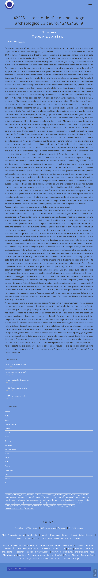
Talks (7, 474)
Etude (54, 497)
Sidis (35, 538)
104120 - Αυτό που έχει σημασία (16, 372)
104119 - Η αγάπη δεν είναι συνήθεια (17, 380)
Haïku (69, 548)
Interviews (8, 445)
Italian (88, 500)
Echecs (30, 497)
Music (7, 453)
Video (46, 506)
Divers (7, 437)
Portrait (50, 503)
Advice (6, 545)
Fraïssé (74, 535)
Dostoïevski (55, 535)
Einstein (65, 535)
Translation (37, 506)
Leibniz (20, 538)
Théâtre (75, 555)
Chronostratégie (46, 545)
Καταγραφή (29, 508)
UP (95, 571)
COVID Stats (68, 545)
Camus (38, 494)
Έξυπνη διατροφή (71, 558)
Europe (37, 548)
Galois (81, 535)
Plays (7, 458)
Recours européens (36, 555)
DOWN (95, 575)
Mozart (28, 538)
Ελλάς (28, 528)
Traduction (15, 506)
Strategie (84, 503)
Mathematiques (10, 449)
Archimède (12, 535)
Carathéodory (32, 535)
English (46, 497)
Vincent (52, 506)
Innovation (56, 552)
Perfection (62, 528)
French (77, 497)
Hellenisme (21, 500)
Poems (7, 466)
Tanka (67, 555)
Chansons (32, 545)
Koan (92, 552)
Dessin (67, 494)
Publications (9, 470)
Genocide (85, 497)
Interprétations (81, 552)
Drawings (8, 441)
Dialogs (7, 432)
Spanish (75, 503)
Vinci (59, 506)
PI (69, 528)
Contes (7, 428)
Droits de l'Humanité (84, 545)
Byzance (30, 494)
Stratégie (59, 555)
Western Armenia (40, 558)
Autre (23, 494)
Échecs (8, 548)
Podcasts (8, 462)
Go (7, 500)
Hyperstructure (58, 500)
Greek (12, 500)
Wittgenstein (75, 538)
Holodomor (47, 500)
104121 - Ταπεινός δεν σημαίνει (15, 364)
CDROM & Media (10, 424)
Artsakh (16, 494)
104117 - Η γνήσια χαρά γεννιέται (16, 396)
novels (26, 503)
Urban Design (25, 558)
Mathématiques (10, 555)
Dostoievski (84, 494)
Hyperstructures (42, 552)
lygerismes (10, 503)
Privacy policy (86, 569)
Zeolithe (71, 506)
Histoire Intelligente (34, 500)
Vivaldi (56, 538)
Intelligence (70, 500)
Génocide (57, 548)
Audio (7, 416)
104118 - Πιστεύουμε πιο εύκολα (16, 388)
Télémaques (77, 528)
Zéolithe (58, 558)
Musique (19, 503)
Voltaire (64, 538)
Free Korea (69, 497)
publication (59, 503)
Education (38, 497)
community (59, 494)
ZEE (64, 506)
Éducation (27, 548)
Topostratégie (87, 555)
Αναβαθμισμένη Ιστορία (14, 508)
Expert (35, 528)
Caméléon (19, 528)
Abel (4, 535)
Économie (17, 548)
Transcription (26, 506)
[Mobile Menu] (89, 4)
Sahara (67, 503)
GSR (42, 528)
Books (7, 420)
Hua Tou (29, 552)
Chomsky (44, 535)
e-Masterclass (11, 497)
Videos (7, 479)
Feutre (60, 497)
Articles (22, 42)
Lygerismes (51, 528)
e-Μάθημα (21, 497)
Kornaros (90, 535)
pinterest (35, 503)
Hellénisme (79, 548)
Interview (80, 500)
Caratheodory (48, 494)
